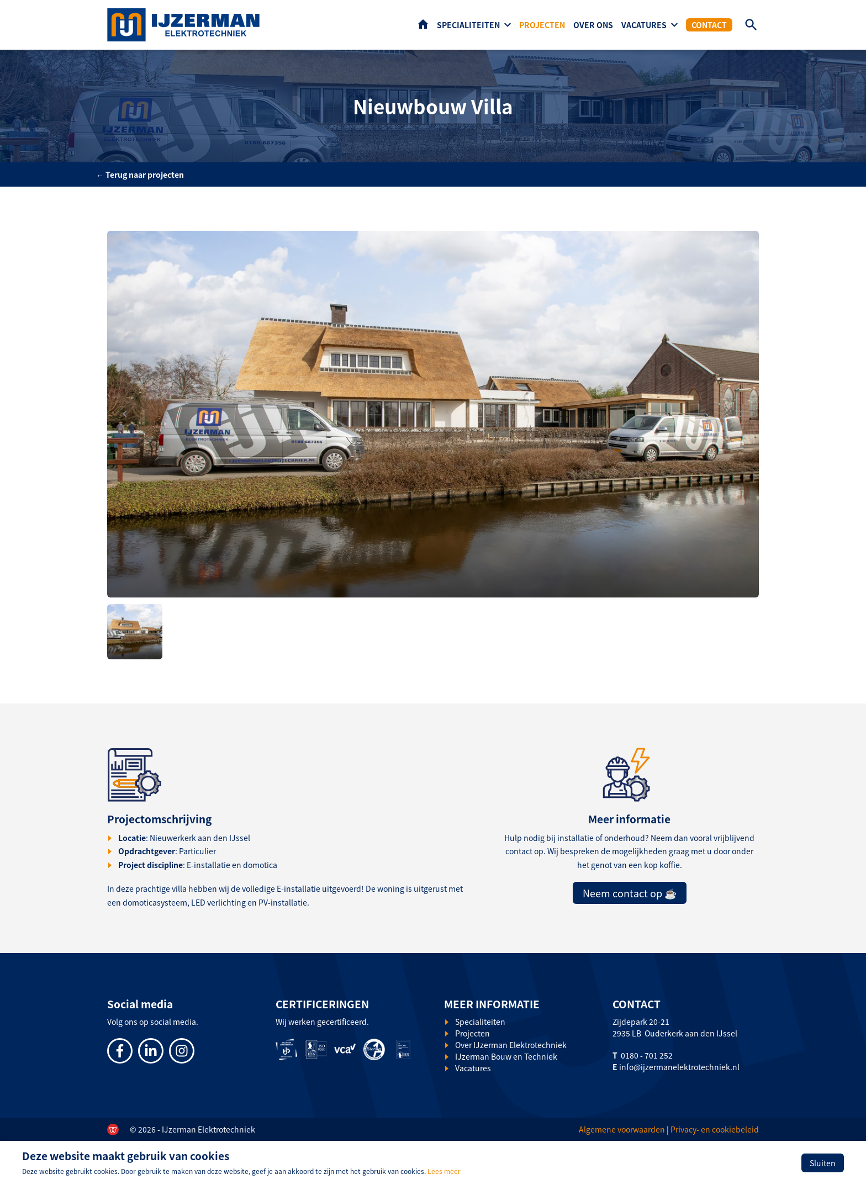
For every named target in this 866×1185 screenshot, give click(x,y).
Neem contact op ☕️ (630, 893)
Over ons (593, 24)
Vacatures (644, 24)
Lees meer (444, 1171)
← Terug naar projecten (140, 174)
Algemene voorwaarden (622, 1129)
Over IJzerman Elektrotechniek (511, 1044)
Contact (709, 24)
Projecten (542, 24)
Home (423, 24)
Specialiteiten (468, 24)
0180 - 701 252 (647, 1055)
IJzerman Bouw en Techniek (506, 1056)
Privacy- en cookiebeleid (714, 1129)
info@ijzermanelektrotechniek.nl (679, 1066)
